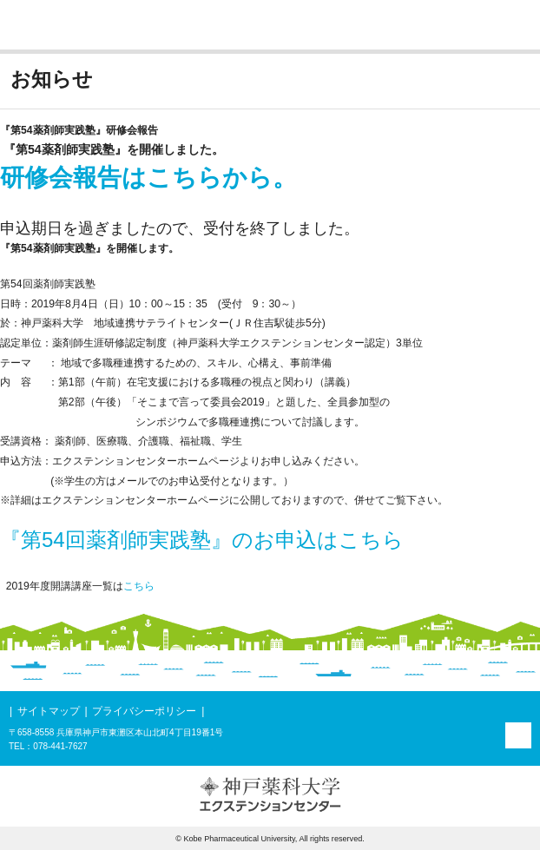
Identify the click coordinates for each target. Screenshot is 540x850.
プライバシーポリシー (144, 711)
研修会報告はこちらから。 (148, 177)
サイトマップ (48, 711)
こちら (139, 586)
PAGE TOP (518, 735)
